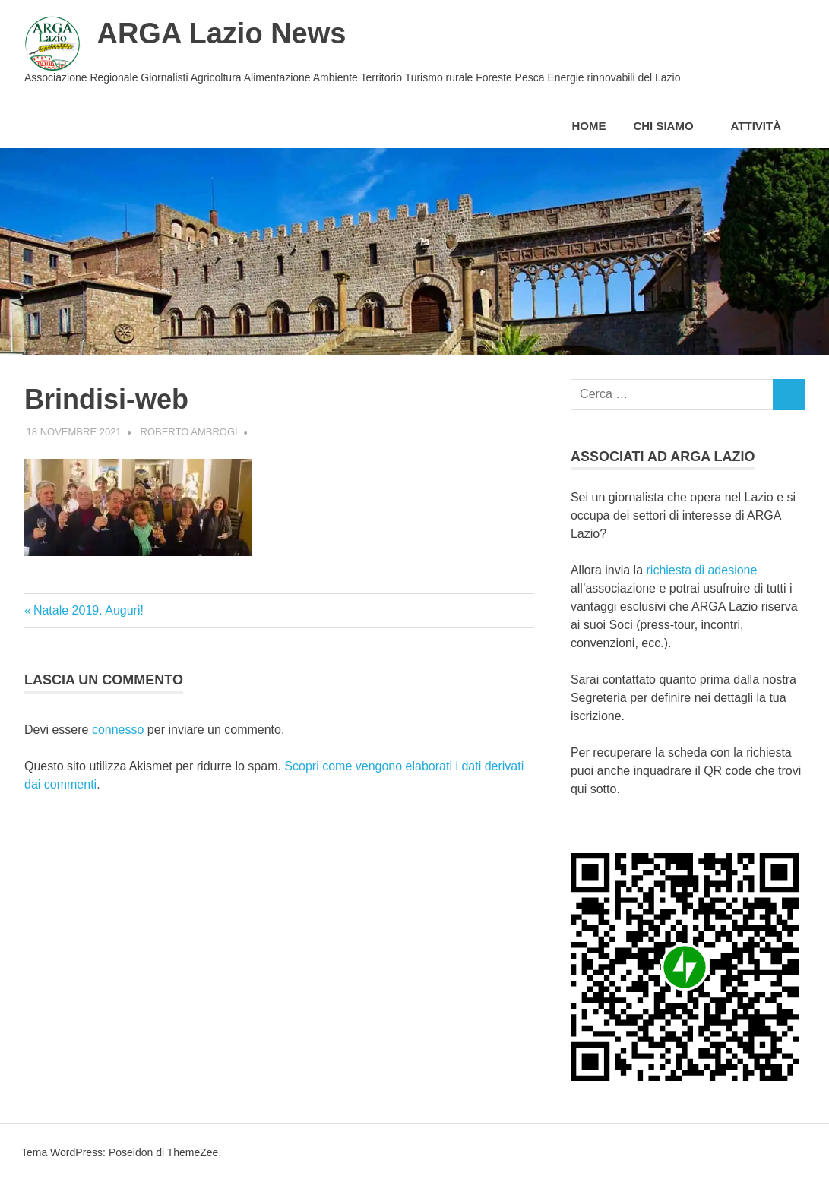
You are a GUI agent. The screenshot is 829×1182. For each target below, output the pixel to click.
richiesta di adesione (700, 570)
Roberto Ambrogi (189, 432)
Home (588, 125)
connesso (118, 729)
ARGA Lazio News (221, 33)
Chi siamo (671, 125)
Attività (764, 125)
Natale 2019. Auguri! (88, 610)
